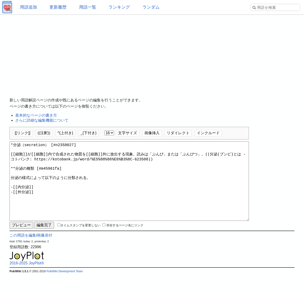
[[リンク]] (22, 133)
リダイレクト (178, 133)
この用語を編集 (23, 252)
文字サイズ (127, 133)
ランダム (151, 7)
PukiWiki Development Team (65, 288)
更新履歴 (57, 7)
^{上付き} (65, 133)
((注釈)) (44, 133)
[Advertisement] (152, 52)
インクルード (208, 133)
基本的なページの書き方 (36, 115)
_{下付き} (89, 133)
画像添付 (44, 252)
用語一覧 (87, 7)
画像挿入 (152, 133)
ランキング (119, 7)
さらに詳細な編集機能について (41, 120)
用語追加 (28, 7)
